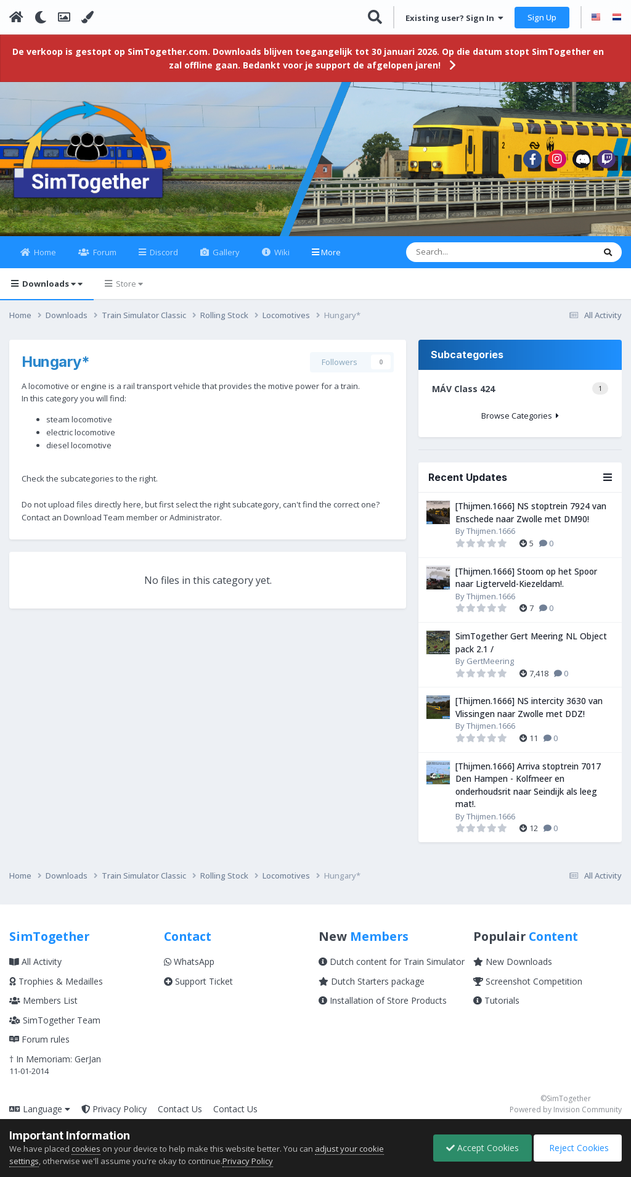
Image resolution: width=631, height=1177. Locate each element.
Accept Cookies (482, 1148)
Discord (163, 252)
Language (39, 1109)
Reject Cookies (578, 1148)
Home (44, 252)
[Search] (464, 252)
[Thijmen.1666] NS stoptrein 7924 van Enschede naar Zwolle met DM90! (530, 512)
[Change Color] (87, 17)
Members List (43, 1000)
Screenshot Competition (527, 981)
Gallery (225, 252)
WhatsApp (189, 961)
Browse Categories (520, 415)
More (331, 252)
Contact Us (180, 1109)
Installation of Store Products (383, 1000)
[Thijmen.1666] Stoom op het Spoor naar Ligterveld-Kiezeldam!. (526, 577)
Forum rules (39, 1039)
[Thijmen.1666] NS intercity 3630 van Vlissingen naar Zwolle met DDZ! (529, 707)
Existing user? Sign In (454, 17)
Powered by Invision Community (566, 1109)
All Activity (35, 961)
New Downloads (512, 961)
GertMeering (490, 660)
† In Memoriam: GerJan (55, 1059)
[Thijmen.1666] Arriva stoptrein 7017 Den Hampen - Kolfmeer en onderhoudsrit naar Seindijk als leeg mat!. (528, 785)
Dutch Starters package (372, 981)
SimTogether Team (54, 1020)
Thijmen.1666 (490, 530)
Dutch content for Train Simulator (392, 961)
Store (128, 283)
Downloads (51, 283)
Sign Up (541, 17)
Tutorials (496, 1000)
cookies (85, 1148)
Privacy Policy (114, 1109)
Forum (103, 252)
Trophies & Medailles (56, 981)
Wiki (281, 252)
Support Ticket (198, 981)
